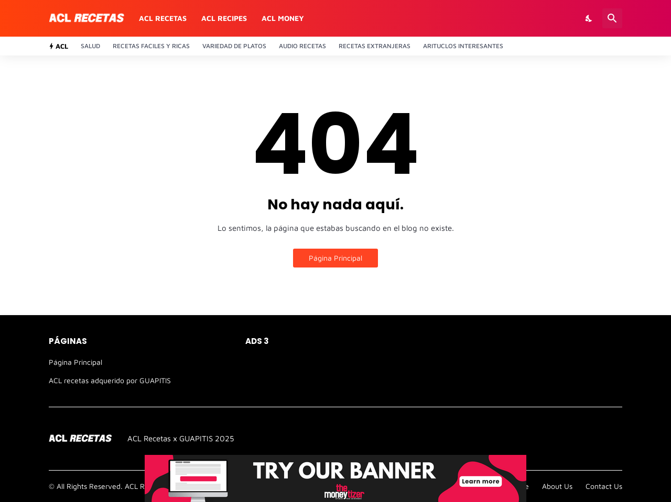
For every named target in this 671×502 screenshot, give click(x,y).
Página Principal (335, 257)
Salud (90, 46)
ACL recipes (224, 18)
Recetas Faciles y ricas (151, 46)
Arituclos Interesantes (463, 46)
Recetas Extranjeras (374, 46)
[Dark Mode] (589, 18)
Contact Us (604, 486)
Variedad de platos (234, 46)
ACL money (283, 18)
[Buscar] (612, 18)
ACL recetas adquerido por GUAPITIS (110, 380)
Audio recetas (302, 46)
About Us (557, 486)
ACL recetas (163, 18)
